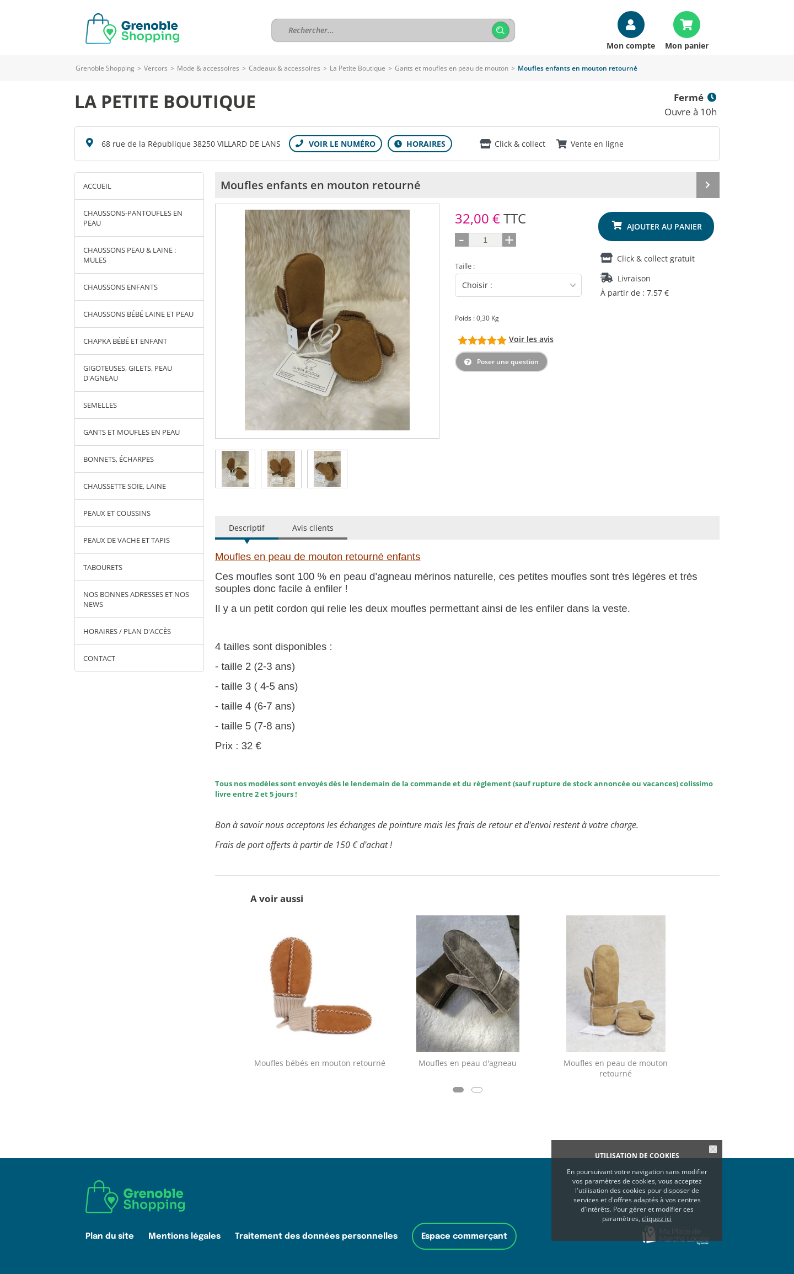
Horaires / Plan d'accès (127, 631)
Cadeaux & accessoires (284, 68)
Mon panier (687, 45)
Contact (99, 658)
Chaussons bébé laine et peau (138, 314)
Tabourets (102, 567)
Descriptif (247, 528)
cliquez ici (657, 1218)
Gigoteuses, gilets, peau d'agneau (127, 373)
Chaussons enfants (120, 287)
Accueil (97, 186)
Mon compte (631, 45)
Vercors (156, 68)
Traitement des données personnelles (316, 1236)
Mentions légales (184, 1236)
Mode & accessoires (208, 68)
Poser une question (508, 361)
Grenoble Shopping (105, 68)
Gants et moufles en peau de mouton (452, 68)
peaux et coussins (117, 513)
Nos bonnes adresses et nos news (136, 599)
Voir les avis (531, 339)
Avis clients (313, 528)
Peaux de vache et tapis (126, 540)
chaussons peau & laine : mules (129, 255)
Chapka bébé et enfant (125, 341)
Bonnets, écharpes (118, 459)
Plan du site (109, 1236)
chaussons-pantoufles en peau (133, 218)
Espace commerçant (464, 1236)
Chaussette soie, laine (124, 486)
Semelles (100, 405)
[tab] (235, 469)
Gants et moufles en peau (131, 432)
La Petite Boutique (357, 68)
